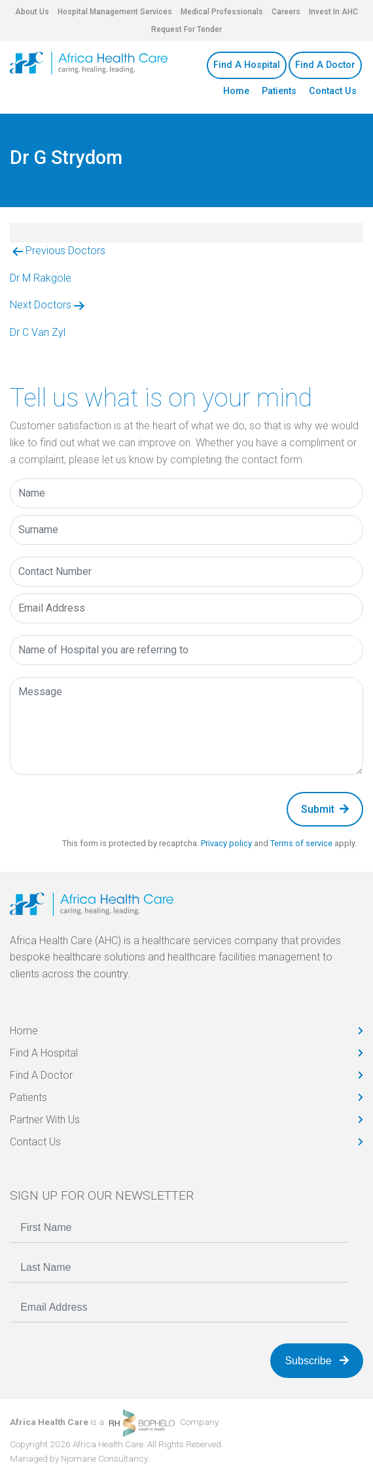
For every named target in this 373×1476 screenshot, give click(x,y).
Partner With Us (45, 1119)
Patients (279, 91)
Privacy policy (226, 843)
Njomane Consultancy (104, 1458)
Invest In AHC (333, 11)
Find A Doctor (325, 65)
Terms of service (301, 843)
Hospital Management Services (115, 11)
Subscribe (317, 1360)
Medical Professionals (222, 11)
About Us (32, 11)
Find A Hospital (246, 65)
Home (236, 91)
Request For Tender (186, 29)
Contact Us (333, 91)
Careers (286, 11)
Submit (325, 809)
